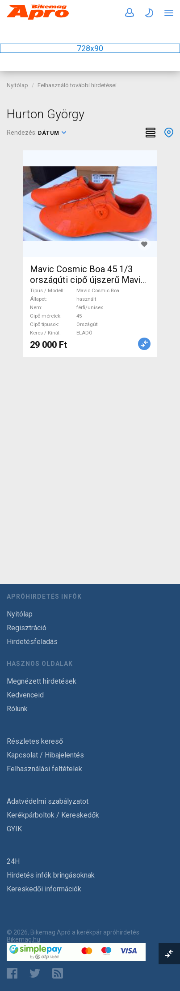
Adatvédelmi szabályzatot (47, 801)
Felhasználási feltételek (44, 769)
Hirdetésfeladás (32, 641)
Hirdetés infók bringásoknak (51, 875)
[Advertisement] (90, 459)
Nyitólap (17, 85)
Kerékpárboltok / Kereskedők (53, 815)
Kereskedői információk (44, 889)
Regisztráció (26, 628)
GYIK (14, 829)
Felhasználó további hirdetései (77, 85)
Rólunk (17, 709)
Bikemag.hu (23, 939)
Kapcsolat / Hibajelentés (45, 755)
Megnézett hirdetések (41, 681)
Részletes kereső (35, 741)
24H (13, 861)
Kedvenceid (25, 695)
